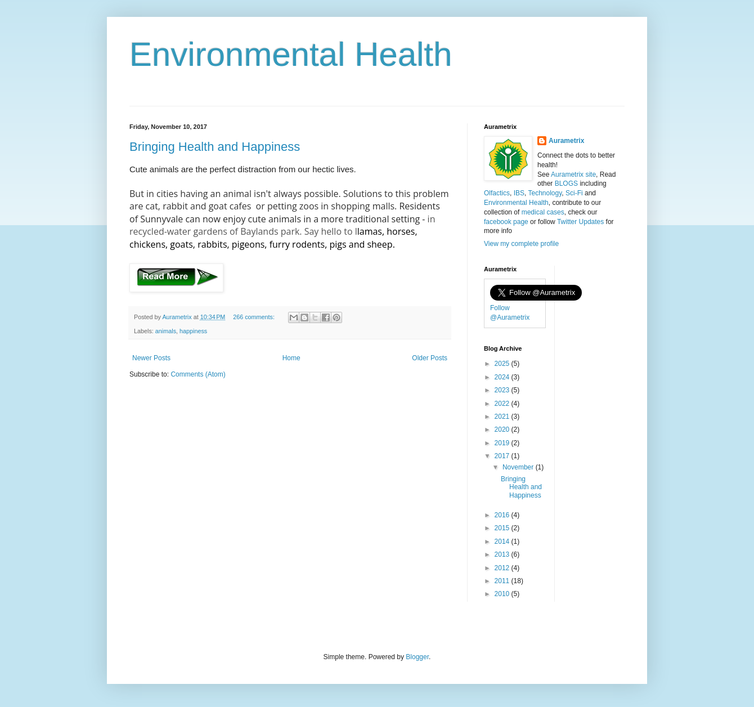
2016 (503, 515)
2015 (503, 528)
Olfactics (497, 193)
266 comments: (254, 317)
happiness (193, 331)
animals (165, 331)
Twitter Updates (580, 222)
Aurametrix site (573, 174)
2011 (503, 581)
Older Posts (429, 358)
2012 (503, 568)
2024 (503, 377)
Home (291, 358)
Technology (545, 193)
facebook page (506, 222)
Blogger (417, 657)
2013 (503, 554)
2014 (503, 541)
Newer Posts (151, 358)
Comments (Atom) (197, 374)
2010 (503, 594)
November (519, 467)
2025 (503, 364)
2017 (503, 456)
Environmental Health (290, 54)
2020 (503, 429)
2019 (503, 443)
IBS (519, 193)
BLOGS (566, 183)
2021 (503, 416)
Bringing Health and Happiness (214, 147)
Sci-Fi (574, 193)
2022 (503, 404)
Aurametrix (566, 141)
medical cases (543, 212)
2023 (503, 390)
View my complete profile (521, 244)
